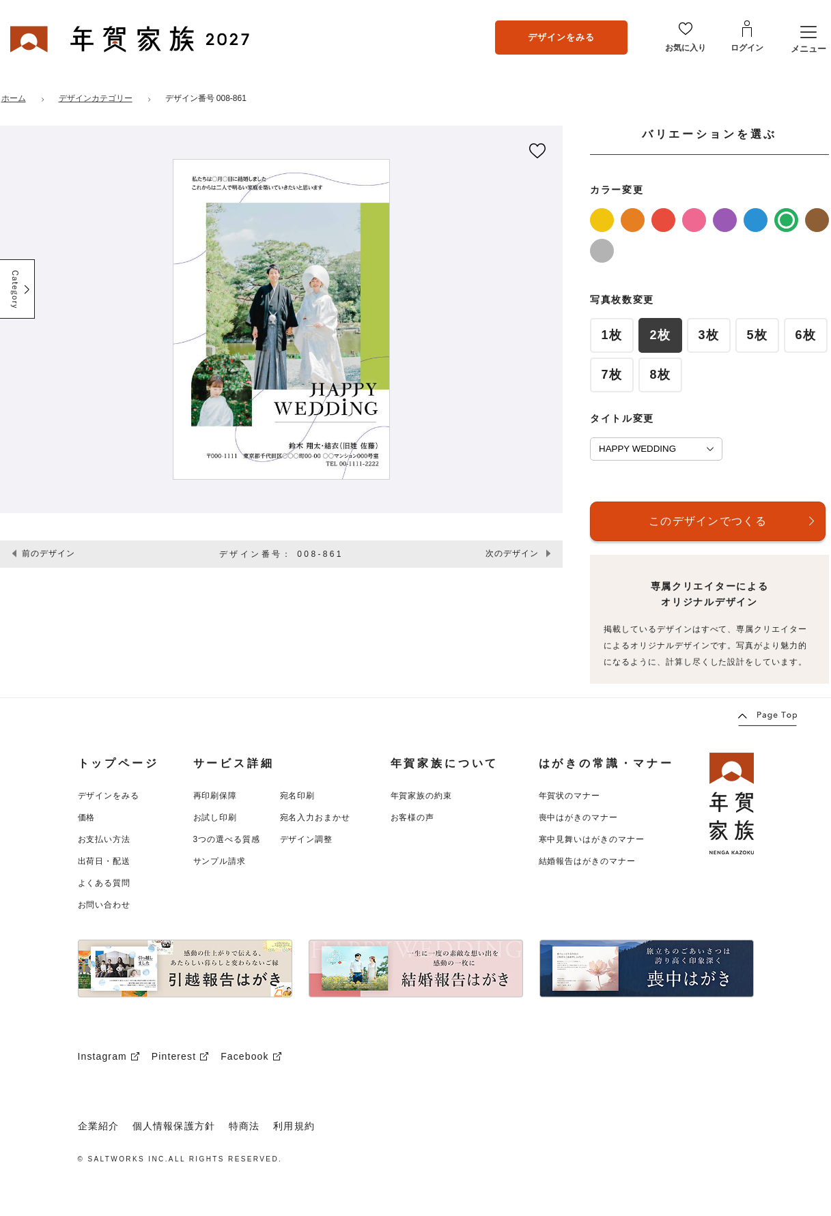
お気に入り (685, 48)
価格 (87, 817)
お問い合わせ (104, 905)
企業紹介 (98, 1125)
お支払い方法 (104, 839)
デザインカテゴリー (95, 98)
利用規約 (293, 1125)
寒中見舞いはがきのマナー (592, 839)
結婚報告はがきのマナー (587, 861)
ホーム (13, 98)
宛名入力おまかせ (315, 817)
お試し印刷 (215, 817)
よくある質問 (104, 883)
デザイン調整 (306, 839)
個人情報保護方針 (173, 1125)
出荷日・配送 (104, 861)
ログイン (747, 48)
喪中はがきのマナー (579, 817)
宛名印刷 (297, 795)
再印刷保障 (215, 795)
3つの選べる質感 (226, 839)
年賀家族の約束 (422, 795)
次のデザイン (512, 553)
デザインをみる (561, 37)
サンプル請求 (220, 861)
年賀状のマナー (570, 795)
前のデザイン (48, 553)
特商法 (244, 1125)
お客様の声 (413, 817)
